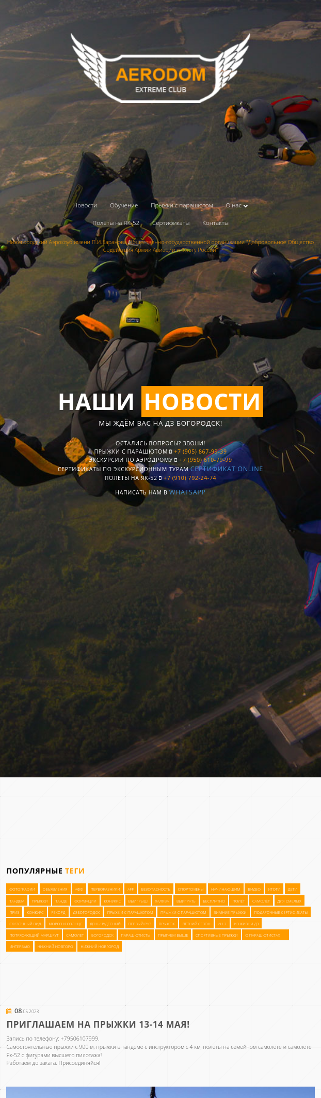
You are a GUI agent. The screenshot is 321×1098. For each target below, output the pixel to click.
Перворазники (105, 1045)
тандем (16, 1056)
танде (61, 1056)
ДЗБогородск (86, 1068)
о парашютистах (262, 1091)
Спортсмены (191, 1045)
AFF (130, 1045)
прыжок (166, 1079)
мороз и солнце (65, 1079)
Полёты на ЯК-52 (115, 223)
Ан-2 (222, 1079)
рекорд (58, 1068)
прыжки (40, 1056)
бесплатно (214, 1056)
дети (292, 1045)
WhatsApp (192, 511)
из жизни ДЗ (246, 1079)
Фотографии (22, 1045)
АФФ (79, 1045)
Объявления (54, 1045)
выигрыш (138, 1056)
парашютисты (135, 1091)
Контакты (215, 223)
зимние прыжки (230, 1068)
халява (162, 1056)
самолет (75, 1091)
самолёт (261, 1056)
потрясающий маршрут (33, 1091)
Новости (85, 205)
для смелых (289, 1056)
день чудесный (105, 1079)
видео (254, 1045)
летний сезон (196, 1079)
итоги (274, 1045)
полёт (238, 1056)
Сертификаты (171, 223)
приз (14, 1068)
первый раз (140, 1079)
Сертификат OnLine (239, 485)
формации (85, 1056)
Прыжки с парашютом (182, 205)
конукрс (112, 1056)
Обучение (124, 205)
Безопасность (155, 1045)
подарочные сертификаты (281, 1068)
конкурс (35, 1068)
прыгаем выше (173, 1091)
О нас (237, 205)
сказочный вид (25, 1079)
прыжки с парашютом (130, 1068)
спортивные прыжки (217, 1091)
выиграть (186, 1056)
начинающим (225, 1045)
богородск (102, 1091)
